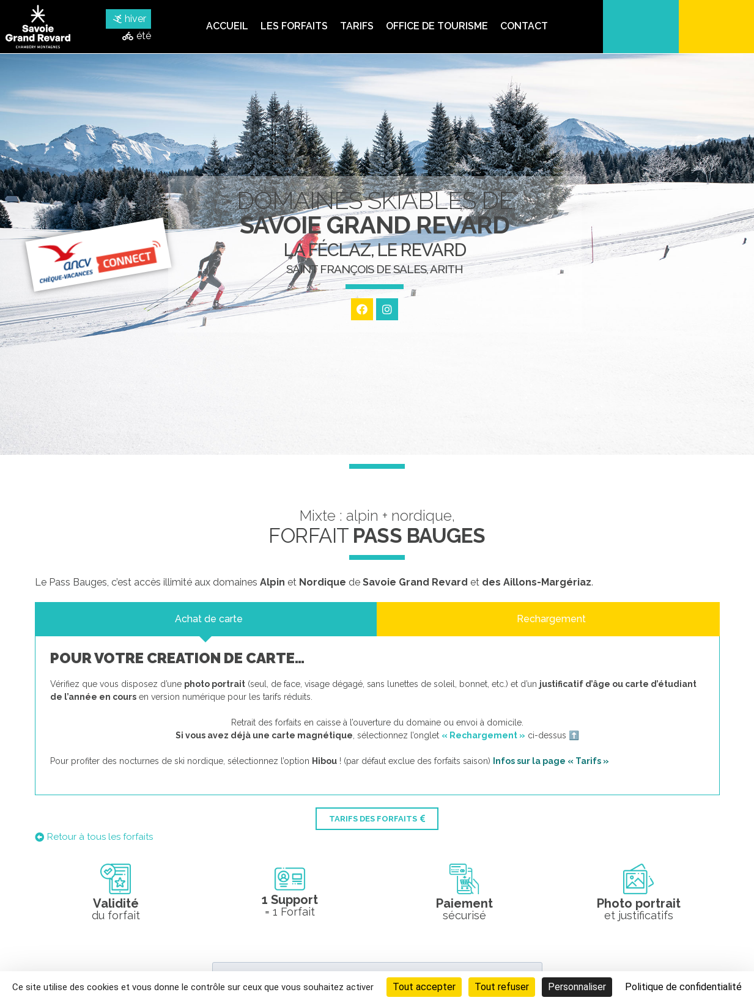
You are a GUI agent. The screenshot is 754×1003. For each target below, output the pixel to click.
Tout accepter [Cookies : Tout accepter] (424, 987)
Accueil (227, 26)
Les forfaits (294, 26)
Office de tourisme (437, 26)
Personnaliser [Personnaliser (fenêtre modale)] (577, 987)
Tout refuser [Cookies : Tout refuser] (502, 987)
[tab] (206, 619)
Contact (524, 26)
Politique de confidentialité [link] (683, 987)
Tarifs (357, 26)
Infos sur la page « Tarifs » (551, 761)
